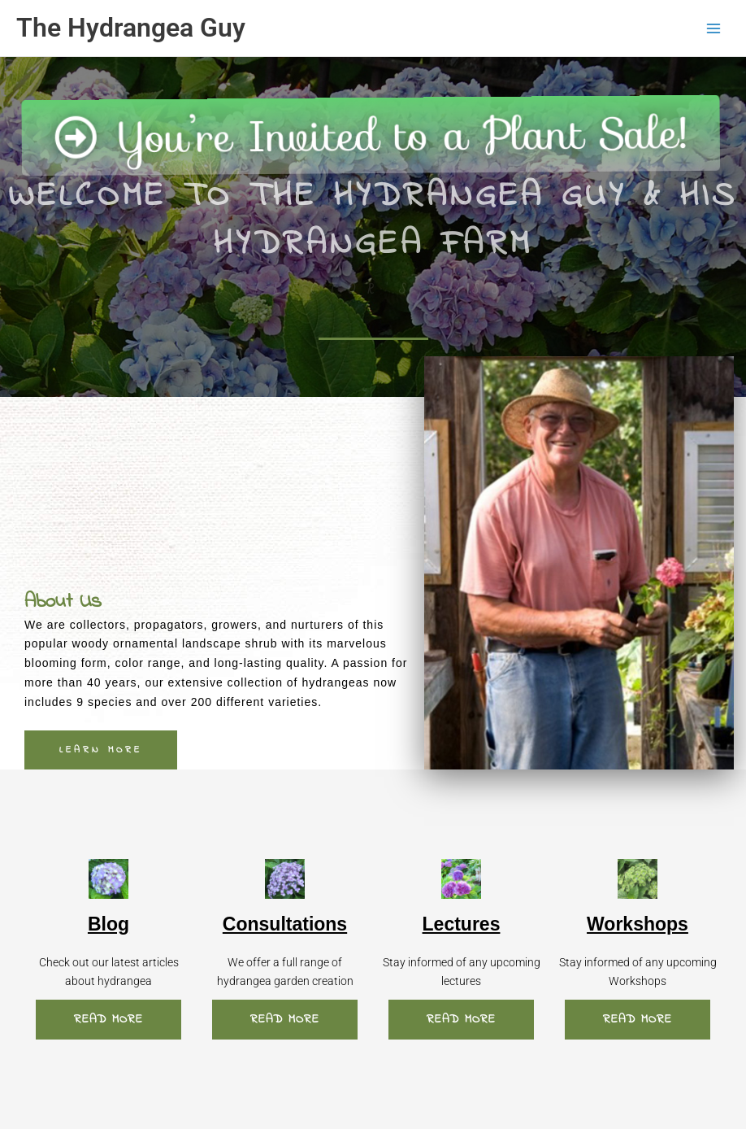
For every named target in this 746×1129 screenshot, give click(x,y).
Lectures (462, 924)
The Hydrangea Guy (130, 27)
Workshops (637, 924)
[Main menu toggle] (714, 28)
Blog (108, 924)
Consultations (285, 924)
